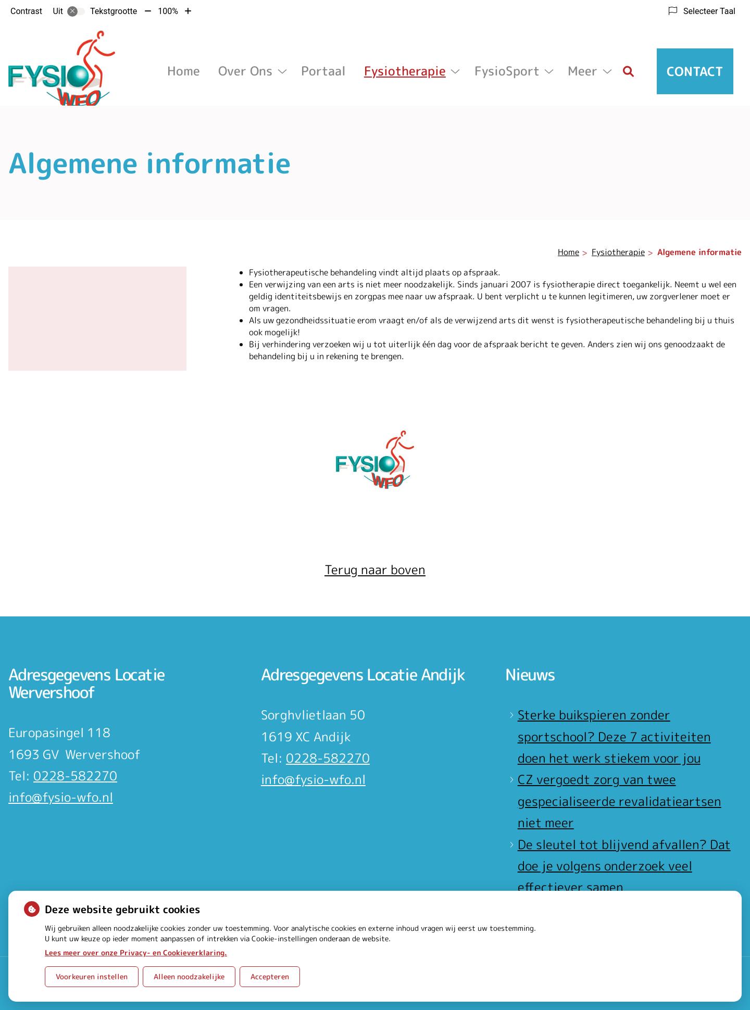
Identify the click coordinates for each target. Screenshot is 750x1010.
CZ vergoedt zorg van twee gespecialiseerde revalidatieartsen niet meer (619, 801)
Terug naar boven (375, 569)
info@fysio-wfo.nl (60, 797)
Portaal (323, 71)
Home (183, 71)
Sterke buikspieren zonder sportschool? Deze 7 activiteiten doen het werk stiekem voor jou (614, 736)
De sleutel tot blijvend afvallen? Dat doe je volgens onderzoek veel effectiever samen (624, 866)
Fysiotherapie (405, 71)
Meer (582, 71)
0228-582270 (75, 776)
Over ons (245, 71)
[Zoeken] (628, 71)
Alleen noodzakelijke (189, 976)
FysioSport (507, 71)
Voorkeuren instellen (92, 976)
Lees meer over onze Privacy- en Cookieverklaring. (136, 952)
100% (168, 11)
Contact (695, 71)
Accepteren (270, 976)
